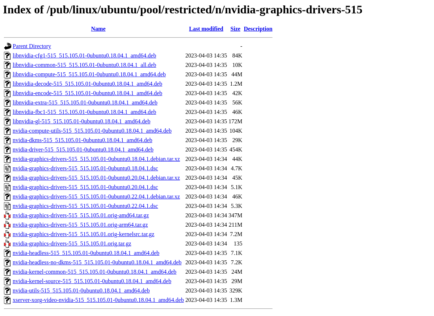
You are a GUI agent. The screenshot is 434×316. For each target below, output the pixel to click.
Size (236, 29)
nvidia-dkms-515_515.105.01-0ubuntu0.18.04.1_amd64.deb (82, 140)
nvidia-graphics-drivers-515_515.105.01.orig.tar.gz (72, 243)
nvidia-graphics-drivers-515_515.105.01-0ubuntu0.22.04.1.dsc (85, 206)
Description (258, 29)
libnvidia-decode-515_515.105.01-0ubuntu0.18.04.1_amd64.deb (87, 84)
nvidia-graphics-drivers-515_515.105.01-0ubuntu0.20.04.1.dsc (85, 187)
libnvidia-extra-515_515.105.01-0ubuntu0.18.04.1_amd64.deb (85, 102)
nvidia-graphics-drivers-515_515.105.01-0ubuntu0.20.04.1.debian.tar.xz (96, 178)
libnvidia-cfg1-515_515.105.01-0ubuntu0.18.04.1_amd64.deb (84, 55)
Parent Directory (32, 46)
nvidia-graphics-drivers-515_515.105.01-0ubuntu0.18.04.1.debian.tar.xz (96, 159)
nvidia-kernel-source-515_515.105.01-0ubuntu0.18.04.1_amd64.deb (92, 281)
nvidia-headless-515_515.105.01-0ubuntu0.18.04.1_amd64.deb (86, 253)
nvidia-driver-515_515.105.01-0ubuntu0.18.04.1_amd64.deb (83, 149)
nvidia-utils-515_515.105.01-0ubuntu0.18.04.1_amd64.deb (81, 290)
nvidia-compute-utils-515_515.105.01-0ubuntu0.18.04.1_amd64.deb (92, 131)
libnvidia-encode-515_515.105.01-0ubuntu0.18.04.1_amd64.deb (87, 93)
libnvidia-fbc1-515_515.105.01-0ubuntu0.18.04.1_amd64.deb (84, 112)
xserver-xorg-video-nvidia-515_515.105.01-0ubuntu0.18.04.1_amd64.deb (98, 300)
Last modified (206, 29)
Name (98, 29)
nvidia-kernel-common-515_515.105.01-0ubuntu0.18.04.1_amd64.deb (94, 272)
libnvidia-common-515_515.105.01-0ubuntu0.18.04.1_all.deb (84, 65)
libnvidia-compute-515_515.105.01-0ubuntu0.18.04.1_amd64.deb (89, 74)
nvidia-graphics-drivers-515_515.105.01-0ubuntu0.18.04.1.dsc (85, 168)
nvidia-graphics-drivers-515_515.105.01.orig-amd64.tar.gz (81, 215)
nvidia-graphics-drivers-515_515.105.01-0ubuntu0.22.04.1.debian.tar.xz (96, 196)
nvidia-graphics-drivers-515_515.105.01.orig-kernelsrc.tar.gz (83, 234)
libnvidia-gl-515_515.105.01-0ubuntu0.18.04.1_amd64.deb (81, 121)
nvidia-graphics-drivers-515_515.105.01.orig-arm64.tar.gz (80, 225)
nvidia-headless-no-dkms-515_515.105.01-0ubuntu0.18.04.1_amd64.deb (97, 262)
